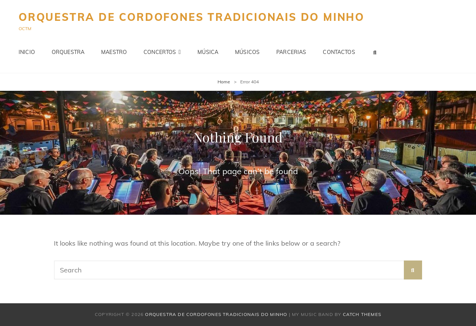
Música (207, 52)
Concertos (160, 52)
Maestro (114, 52)
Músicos (247, 52)
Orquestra (68, 52)
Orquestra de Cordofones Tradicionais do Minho (191, 16)
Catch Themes (362, 314)
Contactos (339, 52)
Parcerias (291, 52)
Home (224, 81)
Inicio (27, 52)
